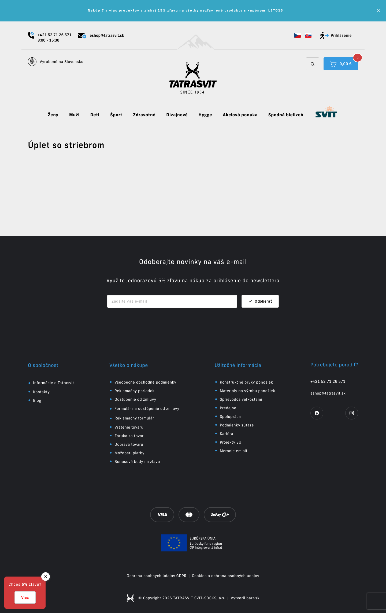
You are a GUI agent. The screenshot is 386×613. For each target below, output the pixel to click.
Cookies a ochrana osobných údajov (225, 575)
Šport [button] (116, 115)
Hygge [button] (205, 115)
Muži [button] (74, 115)
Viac (25, 597)
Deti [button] (94, 115)
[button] (297, 35)
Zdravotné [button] (144, 115)
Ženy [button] (53, 115)
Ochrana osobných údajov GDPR (157, 575)
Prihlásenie (336, 35)
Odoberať (260, 301)
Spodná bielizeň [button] (285, 115)
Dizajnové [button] (177, 115)
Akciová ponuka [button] (240, 115)
